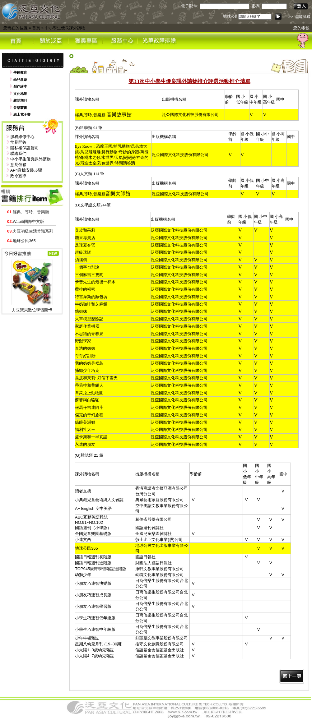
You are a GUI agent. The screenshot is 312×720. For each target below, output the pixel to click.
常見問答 (18, 142)
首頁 (36, 27)
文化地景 (20, 93)
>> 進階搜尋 (299, 16)
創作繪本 (20, 86)
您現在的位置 (15, 27)
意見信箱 (18, 164)
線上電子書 (21, 114)
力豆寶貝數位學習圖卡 (32, 309)
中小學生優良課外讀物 (65, 27)
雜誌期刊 (20, 100)
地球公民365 (21, 240)
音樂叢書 (20, 107)
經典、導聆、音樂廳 (28, 212)
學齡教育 (20, 72)
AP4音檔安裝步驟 (26, 170)
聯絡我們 (18, 153)
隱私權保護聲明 (24, 147)
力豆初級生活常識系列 (30, 231)
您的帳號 (301, 27)
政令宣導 (18, 175)
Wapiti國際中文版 (25, 221)
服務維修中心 (22, 136)
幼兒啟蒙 (20, 79)
